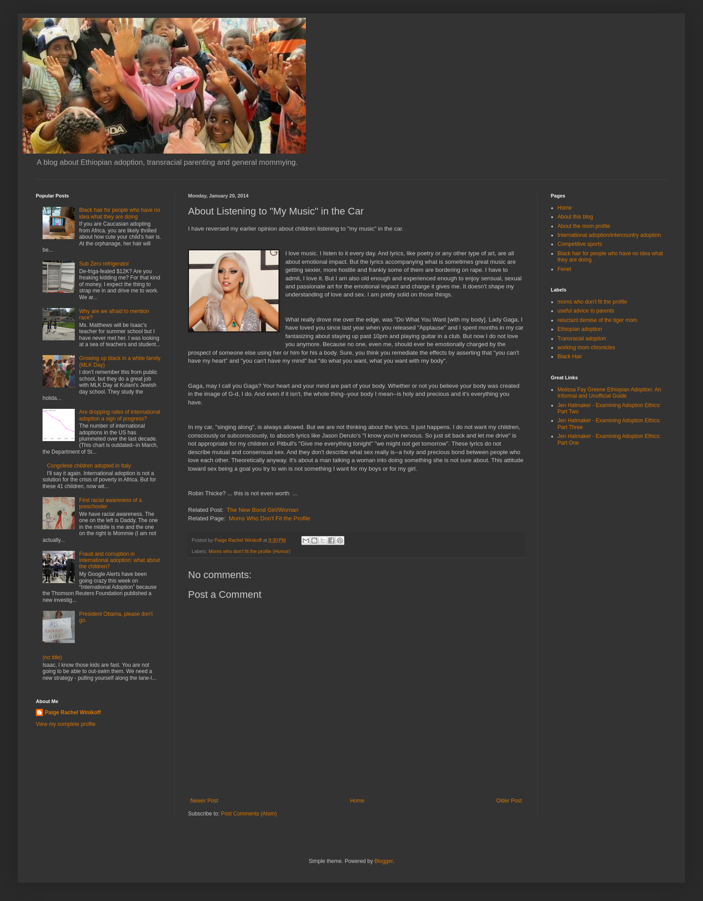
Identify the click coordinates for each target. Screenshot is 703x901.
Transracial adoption (581, 338)
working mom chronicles (586, 347)
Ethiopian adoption (579, 329)
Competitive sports (579, 244)
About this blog (575, 217)
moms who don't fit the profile (592, 302)
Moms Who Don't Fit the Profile (269, 518)
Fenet (564, 269)
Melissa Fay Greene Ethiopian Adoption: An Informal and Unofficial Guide (609, 392)
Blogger (383, 861)
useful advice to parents (585, 311)
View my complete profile (65, 724)
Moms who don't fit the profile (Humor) (250, 551)
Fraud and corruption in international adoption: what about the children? (119, 560)
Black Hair (569, 356)
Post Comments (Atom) (249, 814)
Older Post (509, 801)
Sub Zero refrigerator (104, 264)
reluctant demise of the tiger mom (597, 320)
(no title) (52, 657)
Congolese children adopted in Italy (89, 466)
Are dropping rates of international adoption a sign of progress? (119, 415)
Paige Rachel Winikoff (73, 712)
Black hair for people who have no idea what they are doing (119, 213)
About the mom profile (583, 226)
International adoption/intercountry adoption (609, 235)
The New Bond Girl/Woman (262, 509)
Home (357, 801)
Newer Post (204, 801)
